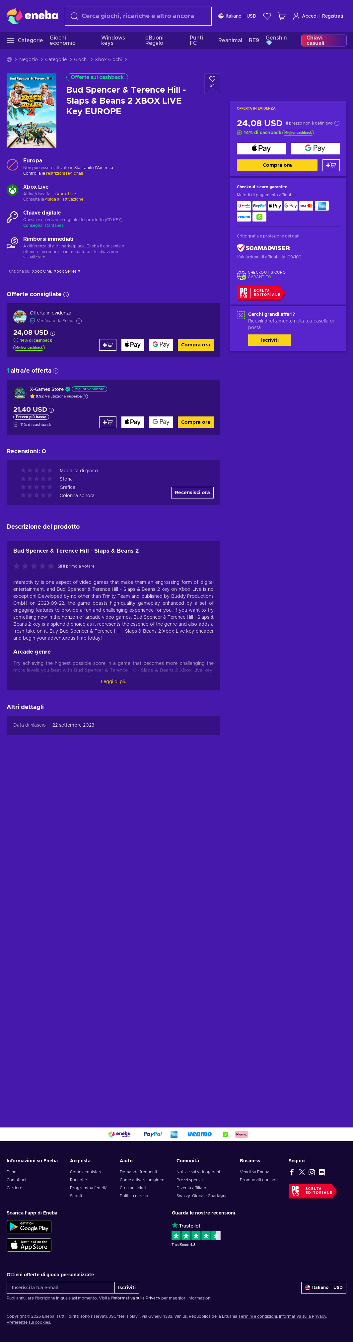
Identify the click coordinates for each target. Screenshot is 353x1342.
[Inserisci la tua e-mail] (61, 1288)
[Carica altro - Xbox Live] (12, 191)
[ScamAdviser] (263, 248)
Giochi (81, 59)
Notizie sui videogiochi (198, 1172)
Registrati (332, 16)
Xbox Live (66, 194)
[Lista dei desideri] (267, 16)
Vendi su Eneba (254, 1172)
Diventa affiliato (191, 1188)
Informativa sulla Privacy (302, 1316)
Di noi (12, 1172)
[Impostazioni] (237, 16)
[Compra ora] (261, 148)
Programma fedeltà (88, 1188)
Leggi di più (113, 681)
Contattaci (16, 1180)
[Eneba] (32, 16)
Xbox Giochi (108, 59)
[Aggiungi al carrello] (331, 165)
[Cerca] (138, 16)
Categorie (56, 59)
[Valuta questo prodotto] (35, 567)
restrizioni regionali (64, 173)
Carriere (14, 1188)
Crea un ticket (133, 1188)
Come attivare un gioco (142, 1180)
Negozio (28, 59)
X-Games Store (47, 389)
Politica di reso (134, 1196)
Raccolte (78, 1180)
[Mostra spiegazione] (85, 396)
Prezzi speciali (190, 1180)
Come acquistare (86, 1172)
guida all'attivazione (64, 199)
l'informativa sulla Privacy (135, 1298)
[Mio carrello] (281, 16)
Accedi (305, 16)
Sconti (76, 1196)
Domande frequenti (138, 1172)
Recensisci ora (192, 492)
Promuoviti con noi (258, 1180)
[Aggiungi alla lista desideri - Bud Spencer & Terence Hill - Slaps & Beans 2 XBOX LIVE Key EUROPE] (212, 84)
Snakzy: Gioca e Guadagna (202, 1196)
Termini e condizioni (257, 1316)
